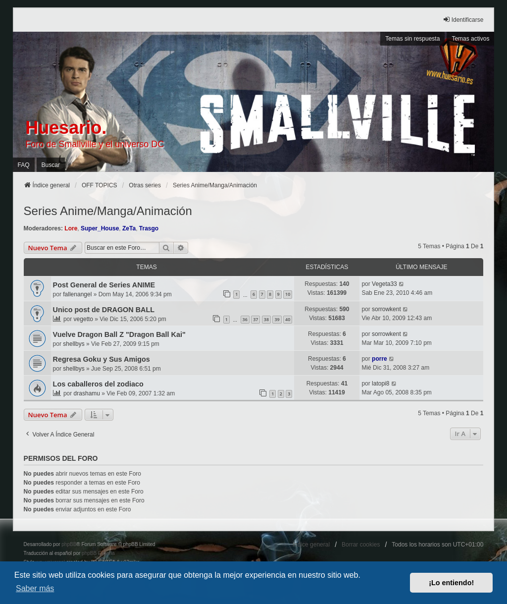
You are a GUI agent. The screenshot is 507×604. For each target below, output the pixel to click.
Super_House (100, 228)
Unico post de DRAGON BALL (103, 310)
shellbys (73, 343)
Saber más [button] (35, 588)
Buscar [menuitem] (51, 165)
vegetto (83, 319)
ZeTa (129, 228)
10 (287, 294)
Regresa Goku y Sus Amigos (101, 359)
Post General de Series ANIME (104, 285)
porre (379, 358)
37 (255, 319)
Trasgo (148, 228)
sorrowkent (386, 309)
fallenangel (77, 294)
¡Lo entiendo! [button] (451, 583)
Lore (70, 228)
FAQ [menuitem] (24, 165)
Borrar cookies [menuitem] (361, 544)
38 (266, 319)
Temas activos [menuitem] (470, 38)
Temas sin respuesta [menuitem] (412, 38)
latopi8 (380, 383)
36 (245, 319)
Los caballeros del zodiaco (98, 384)
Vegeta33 (384, 283)
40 (287, 319)
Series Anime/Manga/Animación (108, 211)
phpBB (68, 544)
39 (276, 319)
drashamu (87, 393)
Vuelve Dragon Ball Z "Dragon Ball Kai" (119, 334)
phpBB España (98, 553)
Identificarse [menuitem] (463, 19)
